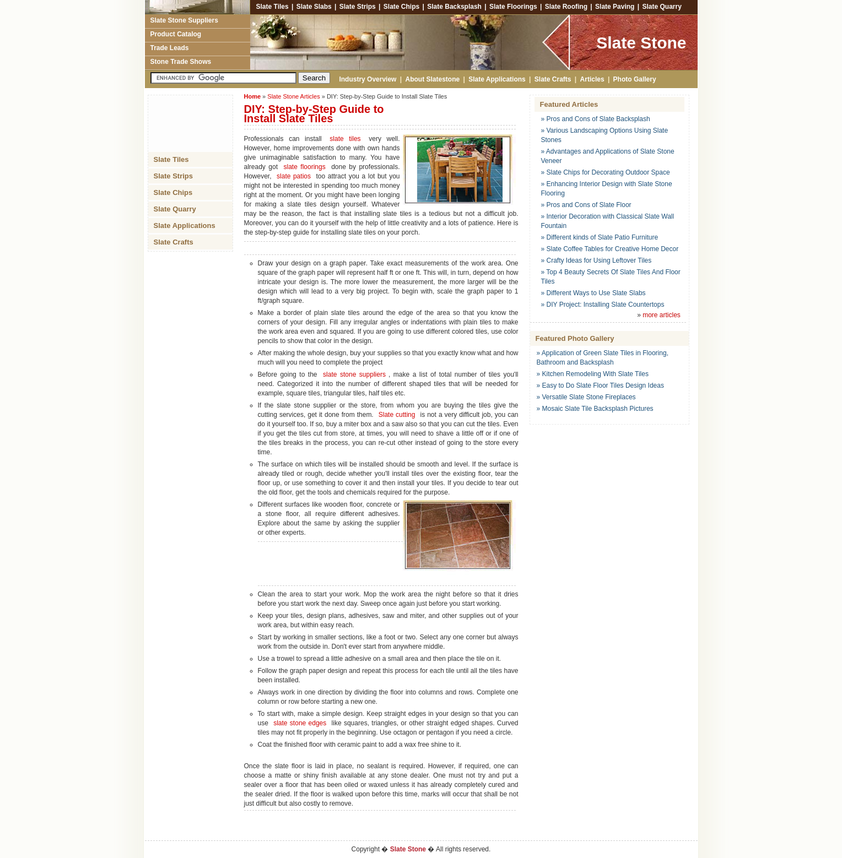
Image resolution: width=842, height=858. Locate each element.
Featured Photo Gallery (575, 338)
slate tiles (345, 139)
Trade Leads (169, 48)
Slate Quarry (661, 6)
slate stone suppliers (354, 374)
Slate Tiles (271, 6)
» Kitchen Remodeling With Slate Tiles (593, 374)
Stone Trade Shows (181, 62)
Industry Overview (366, 79)
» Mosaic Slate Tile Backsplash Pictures (595, 408)
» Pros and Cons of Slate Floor (586, 205)
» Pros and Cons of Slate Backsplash (595, 119)
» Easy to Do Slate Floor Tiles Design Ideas (600, 385)
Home (252, 96)
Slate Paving (614, 6)
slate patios (294, 176)
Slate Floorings (513, 6)
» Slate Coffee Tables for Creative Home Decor (610, 249)
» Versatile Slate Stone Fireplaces (586, 397)
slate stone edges (299, 723)
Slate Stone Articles (293, 96)
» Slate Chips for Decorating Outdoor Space (605, 172)
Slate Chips (401, 6)
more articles (662, 315)
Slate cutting (397, 415)
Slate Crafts (553, 79)
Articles (592, 79)
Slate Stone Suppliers (184, 20)
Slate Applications (497, 79)
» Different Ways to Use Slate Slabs (593, 293)
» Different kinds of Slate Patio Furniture (600, 237)
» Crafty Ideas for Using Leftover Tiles (596, 260)
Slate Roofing (566, 6)
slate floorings (304, 167)
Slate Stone (641, 43)
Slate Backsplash (454, 6)
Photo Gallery (634, 79)
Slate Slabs (314, 6)
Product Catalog (176, 34)
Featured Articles (569, 104)
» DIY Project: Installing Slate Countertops (603, 304)
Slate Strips (357, 6)
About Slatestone (433, 79)
